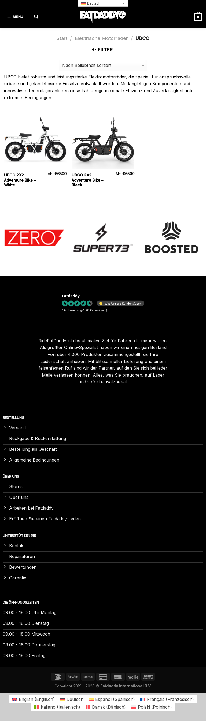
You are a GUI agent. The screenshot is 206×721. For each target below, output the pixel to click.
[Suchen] (36, 17)
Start (62, 38)
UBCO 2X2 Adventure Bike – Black (87, 180)
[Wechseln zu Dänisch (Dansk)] (105, 707)
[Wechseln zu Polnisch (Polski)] (151, 707)
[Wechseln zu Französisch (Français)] (167, 699)
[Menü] (16, 17)
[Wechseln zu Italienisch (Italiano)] (57, 707)
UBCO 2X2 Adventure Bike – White (20, 180)
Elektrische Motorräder (101, 38)
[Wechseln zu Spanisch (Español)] (112, 699)
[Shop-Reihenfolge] (103, 65)
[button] (103, 3)
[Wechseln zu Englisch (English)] (33, 699)
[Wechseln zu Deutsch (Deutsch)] (71, 699)
